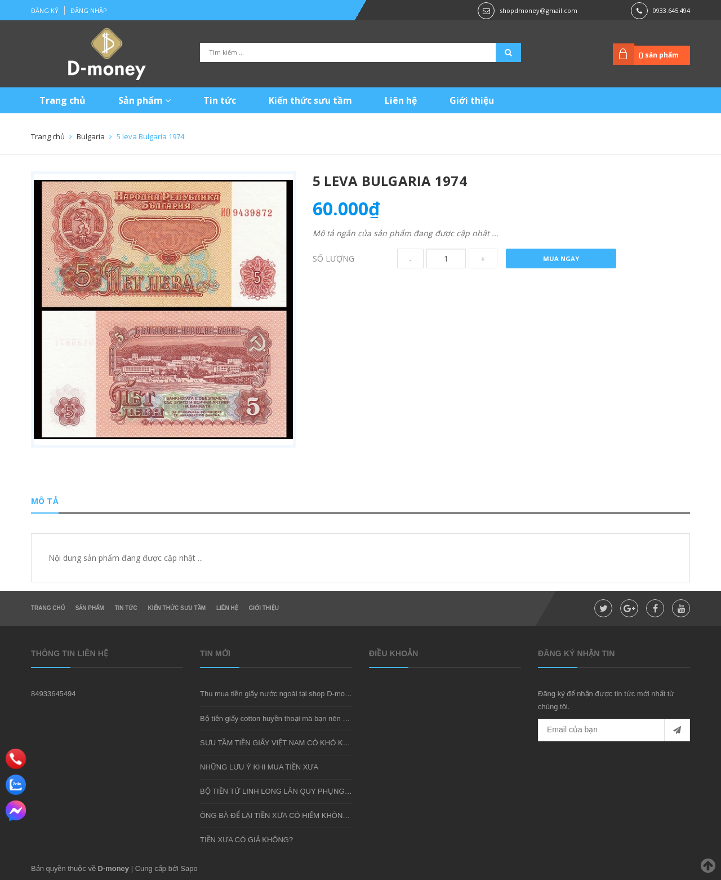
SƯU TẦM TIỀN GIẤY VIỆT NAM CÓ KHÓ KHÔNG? (284, 743)
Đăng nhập (88, 10)
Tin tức (219, 100)
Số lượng (333, 258)
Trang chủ (62, 100)
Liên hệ (401, 100)
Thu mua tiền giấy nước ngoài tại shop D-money (278, 693)
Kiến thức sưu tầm (310, 100)
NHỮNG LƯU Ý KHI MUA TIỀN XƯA (259, 767)
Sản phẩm (144, 100)
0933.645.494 (671, 10)
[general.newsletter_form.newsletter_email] (614, 730)
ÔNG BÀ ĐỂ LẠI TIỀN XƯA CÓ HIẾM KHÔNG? (276, 815)
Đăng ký (45, 10)
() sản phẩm (658, 55)
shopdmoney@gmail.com (538, 10)
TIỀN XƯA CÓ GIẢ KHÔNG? (246, 839)
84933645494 (53, 693)
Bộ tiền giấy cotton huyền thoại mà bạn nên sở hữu (283, 718)
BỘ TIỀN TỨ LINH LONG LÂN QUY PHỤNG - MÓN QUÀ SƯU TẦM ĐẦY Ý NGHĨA (335, 791)
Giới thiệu (471, 100)
